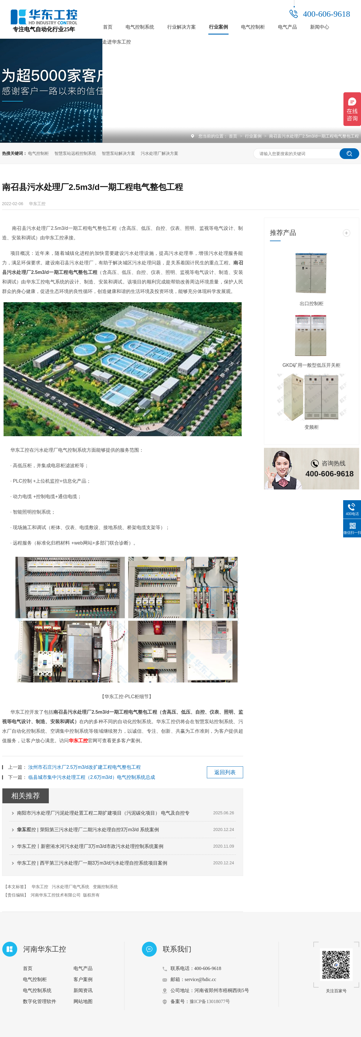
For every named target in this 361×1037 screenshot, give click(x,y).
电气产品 (287, 26)
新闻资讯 (83, 990)
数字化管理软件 (39, 1001)
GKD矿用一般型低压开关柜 (311, 365)
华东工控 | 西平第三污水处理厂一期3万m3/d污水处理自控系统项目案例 (92, 863)
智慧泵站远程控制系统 (75, 153)
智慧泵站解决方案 (118, 153)
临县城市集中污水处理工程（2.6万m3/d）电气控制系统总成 (91, 777)
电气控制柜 (253, 26)
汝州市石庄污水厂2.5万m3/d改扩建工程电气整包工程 (84, 767)
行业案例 (218, 26)
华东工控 (78, 740)
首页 (107, 26)
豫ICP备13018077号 (210, 1001)
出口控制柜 (312, 303)
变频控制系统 (105, 886)
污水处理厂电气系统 (70, 886)
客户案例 (83, 979)
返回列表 (225, 772)
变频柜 (311, 427)
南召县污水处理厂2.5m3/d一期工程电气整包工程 (314, 136)
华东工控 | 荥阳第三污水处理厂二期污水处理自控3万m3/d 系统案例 (88, 829)
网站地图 (83, 1001)
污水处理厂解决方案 (159, 153)
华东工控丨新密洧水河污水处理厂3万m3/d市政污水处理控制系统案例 (90, 846)
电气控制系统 (140, 26)
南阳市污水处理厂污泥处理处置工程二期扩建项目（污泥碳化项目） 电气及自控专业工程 (103, 815)
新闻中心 (319, 26)
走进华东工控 (116, 41)
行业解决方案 (181, 26)
